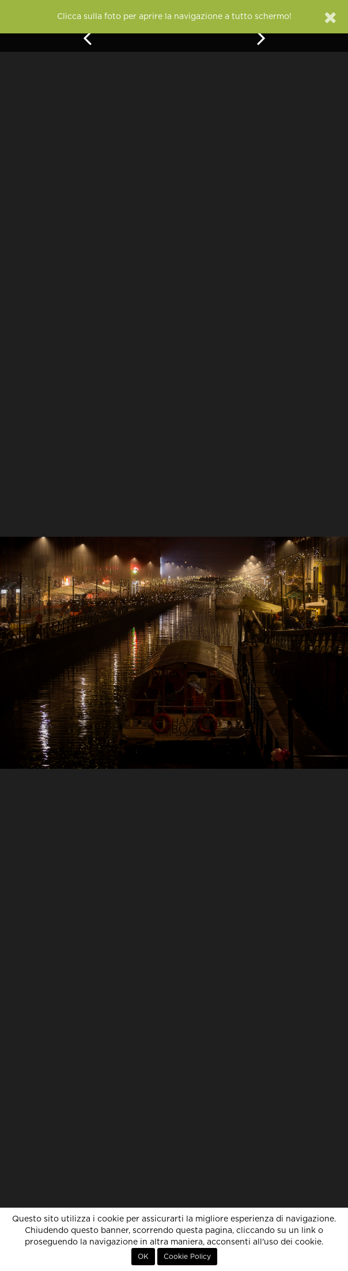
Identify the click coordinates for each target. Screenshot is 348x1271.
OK (143, 1256)
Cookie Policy (187, 1256)
